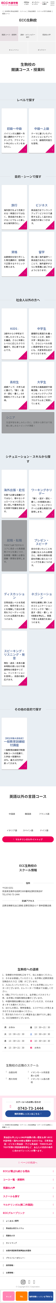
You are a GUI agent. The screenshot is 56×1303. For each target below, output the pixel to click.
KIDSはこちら (25, 3)
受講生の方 (10, 1236)
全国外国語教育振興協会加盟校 (18, 1251)
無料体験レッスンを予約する (41, 1297)
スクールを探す (44, 3)
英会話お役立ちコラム (15, 1228)
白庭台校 (13, 1072)
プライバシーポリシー (15, 1258)
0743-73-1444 (12, 894)
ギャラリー (42, 50)
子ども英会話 (31, 1144)
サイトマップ (11, 1243)
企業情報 (10, 1273)
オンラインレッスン (34, 3)
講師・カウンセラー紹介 (27, 36)
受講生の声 (46, 35)
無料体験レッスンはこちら (28, 1113)
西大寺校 (13, 1078)
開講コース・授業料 (9, 35)
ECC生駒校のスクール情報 (28, 867)
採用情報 (10, 1265)
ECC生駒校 (28, 20)
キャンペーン (14, 50)
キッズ (10, 1295)
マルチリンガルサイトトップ (28, 839)
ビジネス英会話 (15, 1144)
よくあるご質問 (12, 1221)
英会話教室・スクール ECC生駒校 (39, 11)
